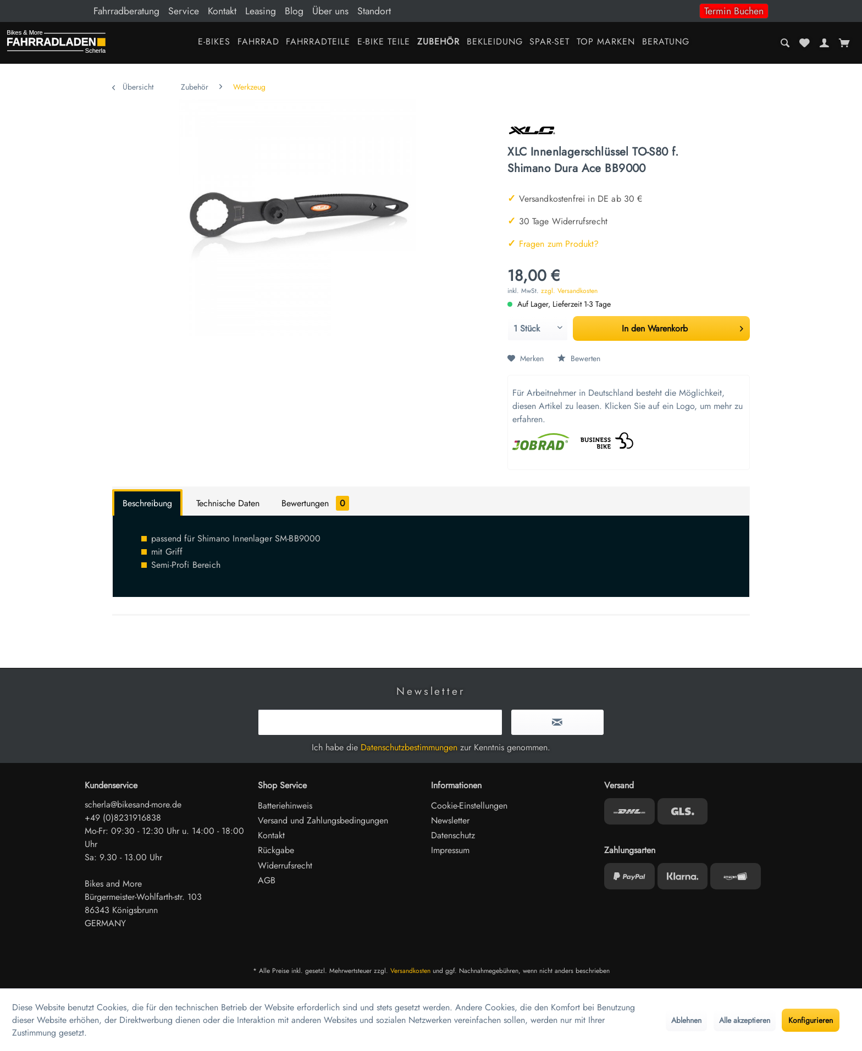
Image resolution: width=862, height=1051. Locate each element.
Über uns (330, 11)
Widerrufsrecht (285, 865)
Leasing (260, 11)
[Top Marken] (606, 42)
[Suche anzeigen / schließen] (785, 43)
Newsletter (450, 820)
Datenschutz (453, 835)
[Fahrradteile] (318, 42)
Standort (374, 11)
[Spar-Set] (549, 42)
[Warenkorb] (844, 43)
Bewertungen (315, 503)
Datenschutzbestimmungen (409, 747)
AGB (266, 880)
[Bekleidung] (494, 42)
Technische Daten (227, 503)
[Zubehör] (438, 42)
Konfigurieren (810, 1020)
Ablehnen (686, 1020)
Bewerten (578, 358)
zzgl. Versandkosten (569, 291)
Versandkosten (410, 971)
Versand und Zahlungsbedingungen (323, 820)
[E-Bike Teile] (384, 42)
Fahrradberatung (126, 11)
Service (183, 11)
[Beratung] (666, 42)
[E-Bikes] (214, 42)
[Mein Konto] (824, 43)
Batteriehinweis (285, 805)
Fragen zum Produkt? (553, 243)
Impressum (450, 850)
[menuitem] (431, 11)
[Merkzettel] (805, 43)
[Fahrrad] (258, 42)
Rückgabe (276, 850)
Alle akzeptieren (744, 1020)
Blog (294, 11)
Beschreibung (147, 503)
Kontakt (222, 11)
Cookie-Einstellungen (469, 805)
